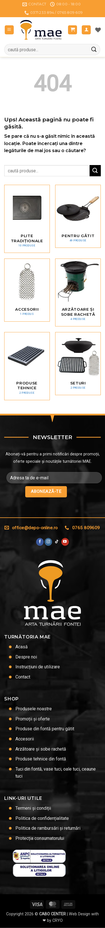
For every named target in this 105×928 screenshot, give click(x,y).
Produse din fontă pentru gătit (44, 728)
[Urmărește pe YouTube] (65, 542)
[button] (9, 30)
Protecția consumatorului (39, 838)
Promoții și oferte (32, 719)
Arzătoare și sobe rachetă (40, 749)
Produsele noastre (33, 708)
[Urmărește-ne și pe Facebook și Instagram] (48, 542)
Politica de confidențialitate (42, 818)
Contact (22, 677)
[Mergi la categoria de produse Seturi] (78, 363)
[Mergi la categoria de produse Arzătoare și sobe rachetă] (78, 292)
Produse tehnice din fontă (40, 759)
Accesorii (24, 739)
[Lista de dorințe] (98, 30)
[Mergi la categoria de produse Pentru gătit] (78, 216)
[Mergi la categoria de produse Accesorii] (27, 290)
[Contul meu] (86, 30)
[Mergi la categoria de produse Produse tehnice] (27, 366)
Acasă (21, 646)
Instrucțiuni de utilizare (37, 666)
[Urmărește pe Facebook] (40, 542)
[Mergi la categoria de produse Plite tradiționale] (27, 219)
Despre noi (26, 657)
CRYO (57, 920)
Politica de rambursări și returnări (47, 828)
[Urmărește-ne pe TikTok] (56, 542)
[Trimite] (94, 49)
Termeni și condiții (33, 808)
